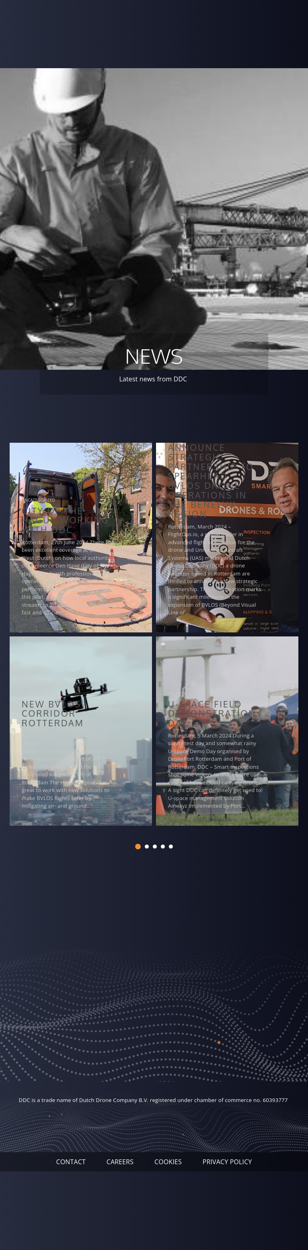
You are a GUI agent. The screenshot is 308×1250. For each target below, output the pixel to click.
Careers (120, 1161)
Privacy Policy (227, 1161)
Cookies (168, 1161)
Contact (71, 1161)
